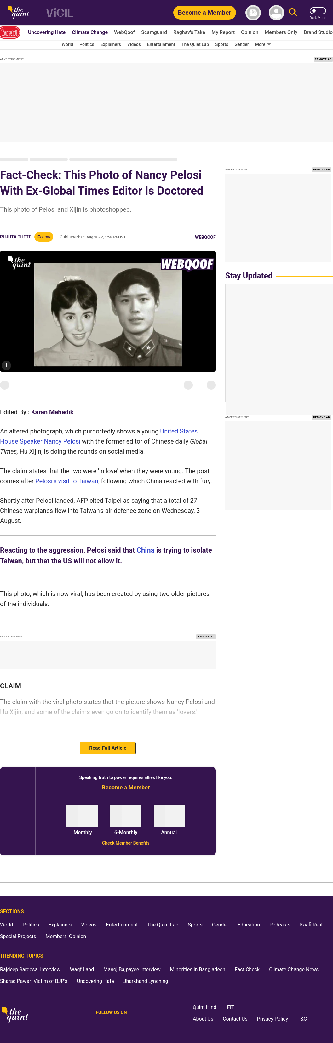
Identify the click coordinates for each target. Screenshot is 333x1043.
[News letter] (253, 12)
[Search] (293, 13)
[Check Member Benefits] (126, 843)
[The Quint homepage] (18, 12)
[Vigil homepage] (59, 13)
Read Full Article (107, 748)
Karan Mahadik (52, 412)
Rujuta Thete (15, 236)
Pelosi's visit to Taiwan (66, 481)
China (146, 550)
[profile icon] (276, 12)
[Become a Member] (204, 13)
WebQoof (205, 237)
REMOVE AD (323, 59)
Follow (43, 236)
